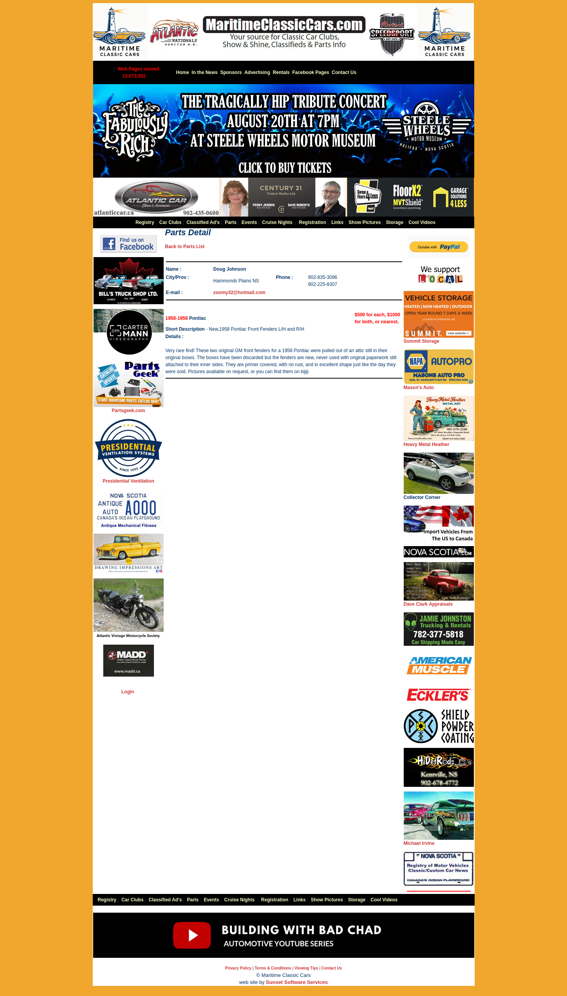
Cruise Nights (277, 222)
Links (337, 222)
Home (182, 72)
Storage (394, 222)
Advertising (257, 72)
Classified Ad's (203, 222)
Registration (312, 222)
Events (249, 222)
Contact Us (344, 72)
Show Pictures (365, 222)
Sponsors (231, 72)
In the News (205, 72)
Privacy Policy (238, 968)
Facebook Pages (310, 72)
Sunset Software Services (297, 982)
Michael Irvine (439, 841)
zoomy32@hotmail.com (239, 292)
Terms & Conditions (272, 968)
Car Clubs (170, 222)
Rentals (281, 72)
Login (128, 692)
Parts (231, 222)
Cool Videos (421, 222)
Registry (145, 222)
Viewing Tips (306, 968)
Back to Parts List (185, 246)
